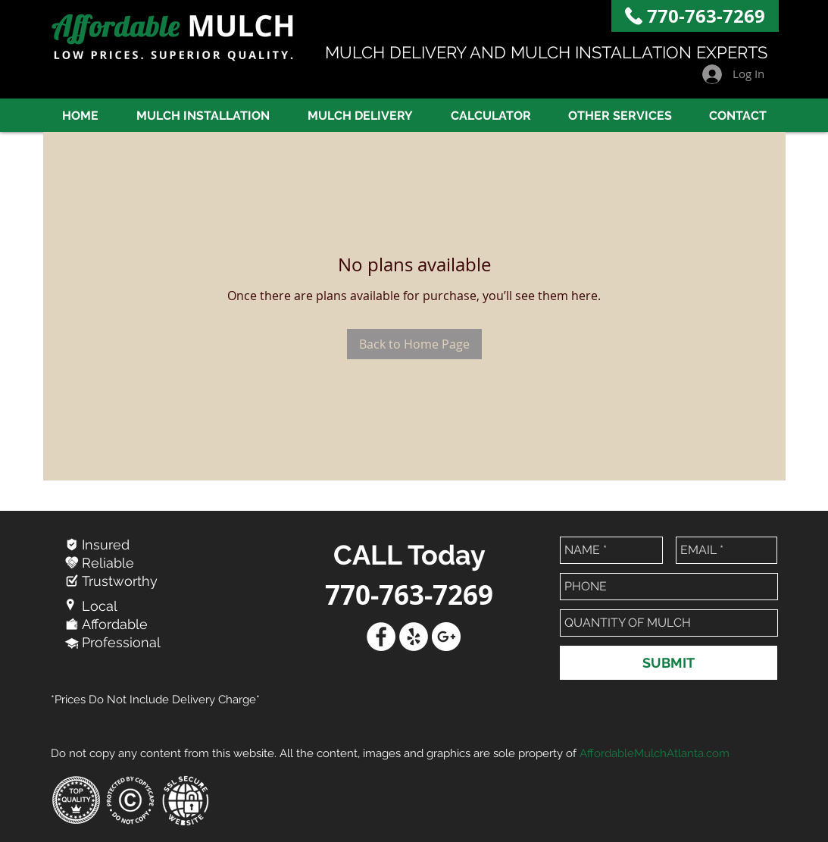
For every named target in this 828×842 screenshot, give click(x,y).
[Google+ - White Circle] (446, 636)
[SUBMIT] (668, 663)
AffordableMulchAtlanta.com (655, 753)
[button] (620, 115)
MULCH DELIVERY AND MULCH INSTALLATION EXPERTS (546, 52)
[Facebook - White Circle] (381, 636)
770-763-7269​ (706, 16)
